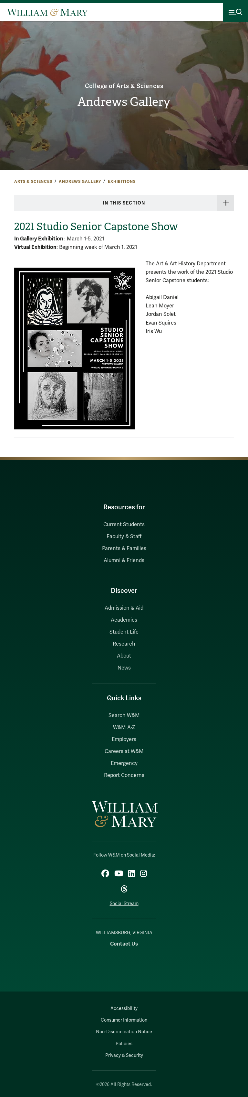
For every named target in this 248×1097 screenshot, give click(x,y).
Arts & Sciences (33, 181)
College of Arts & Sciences (124, 86)
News (124, 668)
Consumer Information (124, 1020)
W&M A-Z (124, 727)
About (124, 656)
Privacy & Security (124, 1055)
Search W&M (124, 715)
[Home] (47, 12)
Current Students (124, 524)
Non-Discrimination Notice (124, 1032)
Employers (124, 739)
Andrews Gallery (124, 101)
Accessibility (124, 1008)
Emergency (124, 763)
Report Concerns (124, 775)
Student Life (124, 632)
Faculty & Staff (124, 536)
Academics (124, 620)
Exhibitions (121, 181)
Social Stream (124, 903)
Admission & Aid (124, 608)
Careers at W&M (124, 751)
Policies (124, 1044)
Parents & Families (124, 548)
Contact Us (124, 943)
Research (124, 644)
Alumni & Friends (124, 560)
